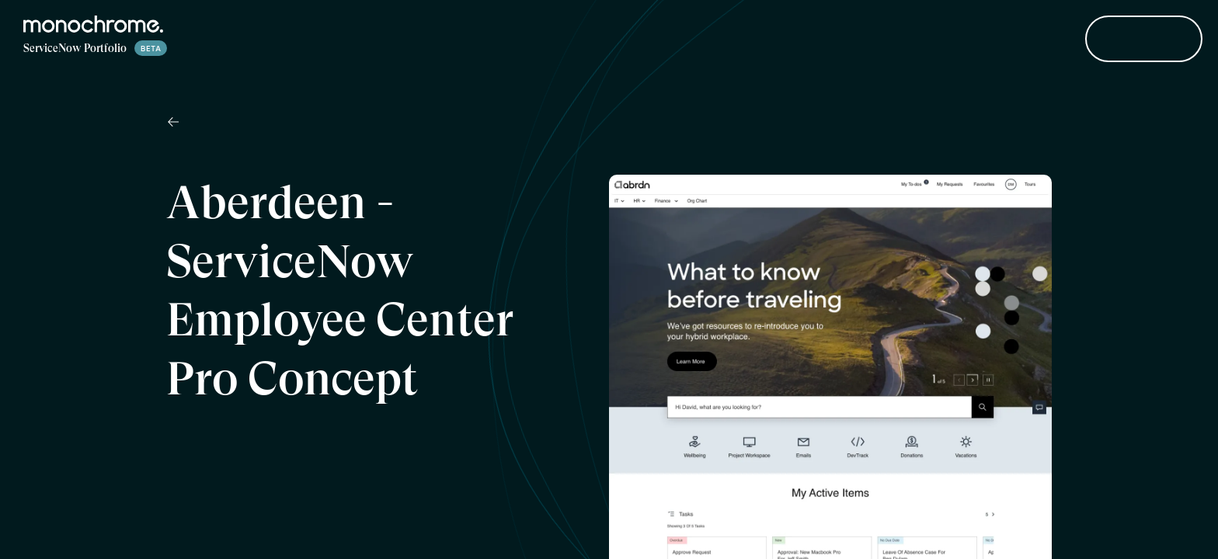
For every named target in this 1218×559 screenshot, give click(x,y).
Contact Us (1144, 39)
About (1034, 39)
